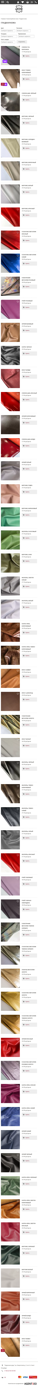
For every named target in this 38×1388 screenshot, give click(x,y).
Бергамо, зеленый (28, 1246)
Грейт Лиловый (27, 877)
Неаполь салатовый (29, 531)
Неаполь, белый (27, 600)
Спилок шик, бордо (28, 439)
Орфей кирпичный (28, 1292)
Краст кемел (26, 1338)
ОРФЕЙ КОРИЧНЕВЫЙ (28, 416)
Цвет (2, 28)
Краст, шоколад (27, 693)
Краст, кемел (26, 670)
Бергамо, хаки (27, 554)
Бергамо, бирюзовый (29, 508)
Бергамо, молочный (29, 162)
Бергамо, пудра (27, 485)
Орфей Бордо (26, 1315)
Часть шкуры (5, 39)
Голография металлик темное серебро (28, 926)
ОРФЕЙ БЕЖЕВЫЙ (27, 324)
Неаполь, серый (27, 831)
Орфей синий (26, 1131)
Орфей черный (27, 1154)
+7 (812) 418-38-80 (10, 1371)
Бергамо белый (27, 1269)
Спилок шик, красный (29, 393)
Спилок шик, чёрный (29, 93)
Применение (22, 34)
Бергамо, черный (28, 116)
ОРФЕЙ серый (26, 462)
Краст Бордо (26, 370)
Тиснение (19, 28)
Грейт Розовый (27, 301)
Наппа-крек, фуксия (28, 1085)
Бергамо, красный (28, 208)
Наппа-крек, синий (28, 1108)
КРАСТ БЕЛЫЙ (26, 739)
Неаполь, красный (28, 854)
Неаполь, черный (28, 762)
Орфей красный (27, 1039)
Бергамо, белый (27, 185)
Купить (27, 56)
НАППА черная (27, 347)
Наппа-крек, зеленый (29, 1177)
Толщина (3, 34)
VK (5, 1377)
